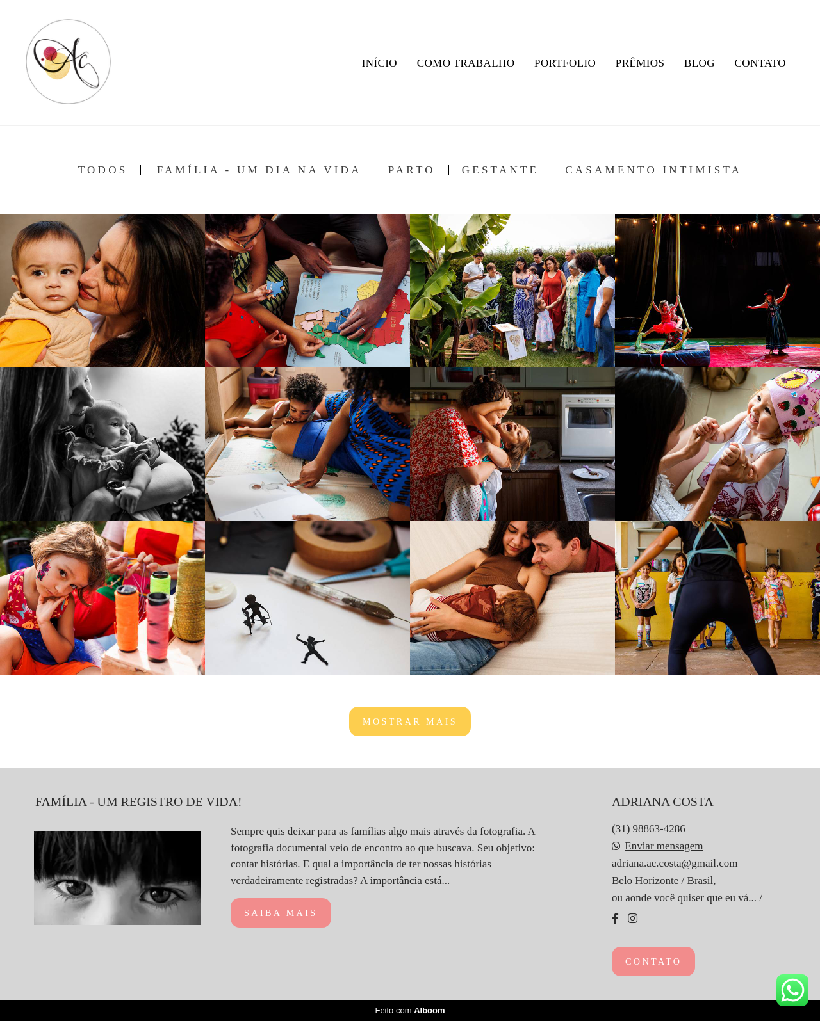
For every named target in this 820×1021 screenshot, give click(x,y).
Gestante (500, 170)
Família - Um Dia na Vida (259, 170)
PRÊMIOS (640, 63)
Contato (653, 961)
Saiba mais (281, 913)
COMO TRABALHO (466, 63)
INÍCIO (379, 63)
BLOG (699, 63)
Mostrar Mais (410, 721)
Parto (412, 170)
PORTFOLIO (565, 63)
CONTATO (760, 63)
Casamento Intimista (653, 170)
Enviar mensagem (664, 845)
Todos (103, 170)
